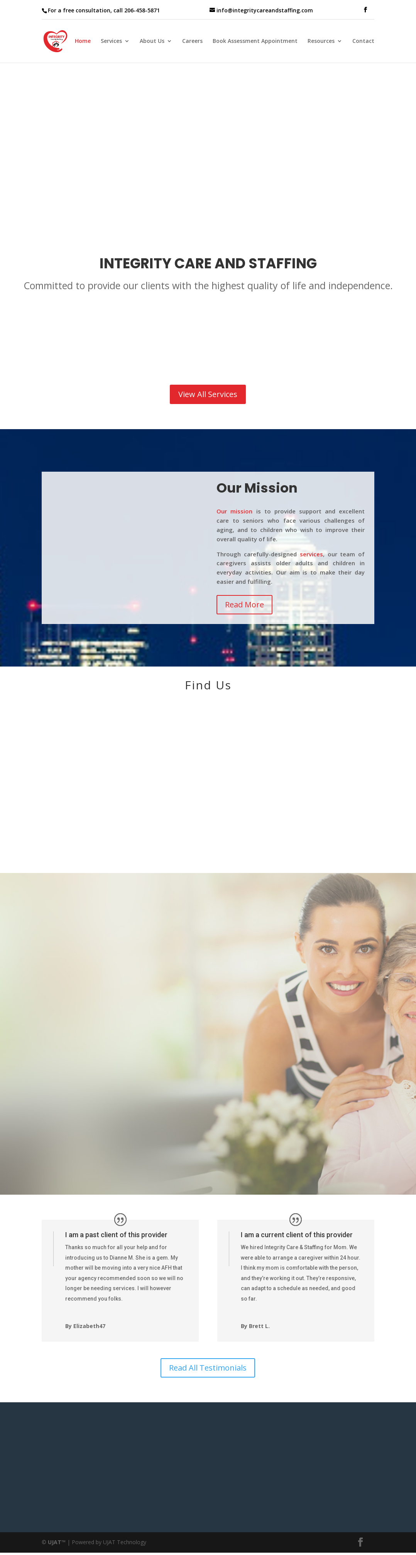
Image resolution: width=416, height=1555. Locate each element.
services (311, 554)
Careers (192, 42)
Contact (363, 42)
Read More (244, 604)
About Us (152, 42)
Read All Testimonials (208, 1367)
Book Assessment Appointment (255, 42)
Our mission (234, 511)
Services (111, 42)
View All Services (207, 394)
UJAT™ (57, 1542)
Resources (321, 42)
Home (83, 42)
